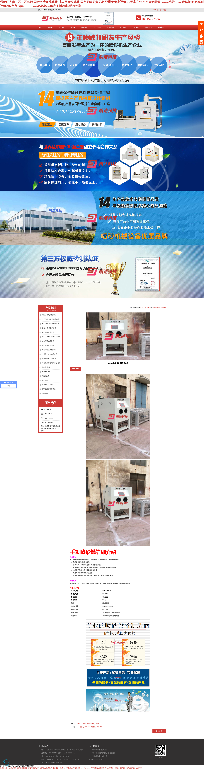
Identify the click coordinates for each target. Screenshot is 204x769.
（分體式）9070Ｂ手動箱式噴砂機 (89, 727)
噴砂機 (61, 27)
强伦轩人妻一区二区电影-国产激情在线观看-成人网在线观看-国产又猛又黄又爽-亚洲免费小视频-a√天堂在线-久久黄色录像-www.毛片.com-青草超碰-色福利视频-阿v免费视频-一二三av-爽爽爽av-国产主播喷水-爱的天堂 (71, 768)
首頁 (40, 27)
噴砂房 (50, 27)
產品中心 (84, 27)
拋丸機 (72, 27)
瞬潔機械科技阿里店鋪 (99, 750)
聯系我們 (163, 10)
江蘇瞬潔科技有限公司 (99, 756)
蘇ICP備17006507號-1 (96, 759)
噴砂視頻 (148, 27)
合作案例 (97, 27)
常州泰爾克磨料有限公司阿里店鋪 (103, 753)
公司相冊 (136, 27)
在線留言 (156, 10)
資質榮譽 (110, 27)
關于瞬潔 (123, 27)
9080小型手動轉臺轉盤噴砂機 (88, 723)
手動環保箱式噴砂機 (159, 308)
